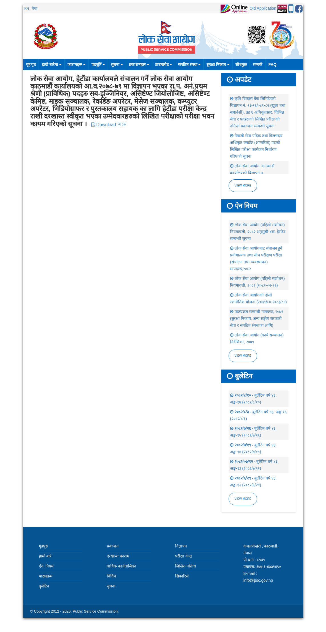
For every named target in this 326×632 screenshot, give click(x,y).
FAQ (272, 64)
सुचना (111, 586)
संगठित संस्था (189, 64)
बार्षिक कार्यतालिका (121, 566)
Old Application (262, 8)
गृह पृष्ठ (31, 64)
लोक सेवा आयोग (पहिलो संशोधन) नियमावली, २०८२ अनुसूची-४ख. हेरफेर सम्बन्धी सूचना (257, 231)
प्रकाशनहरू (139, 64)
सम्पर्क (257, 64)
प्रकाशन (113, 546)
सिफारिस (182, 576)
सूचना (117, 64)
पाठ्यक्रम (45, 576)
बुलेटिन (44, 586)
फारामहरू (76, 64)
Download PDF (108, 124)
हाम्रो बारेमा (51, 64)
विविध (111, 576)
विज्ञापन (181, 546)
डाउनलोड (163, 64)
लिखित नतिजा (185, 566)
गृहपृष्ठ (43, 546)
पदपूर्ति (98, 64)
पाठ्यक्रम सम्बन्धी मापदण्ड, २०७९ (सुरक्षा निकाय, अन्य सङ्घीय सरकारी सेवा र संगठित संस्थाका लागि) (256, 318)
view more (243, 355)
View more (243, 185)
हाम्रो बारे (45, 556)
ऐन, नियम (46, 566)
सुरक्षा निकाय (218, 64)
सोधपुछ (241, 64)
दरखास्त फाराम (118, 556)
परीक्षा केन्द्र (183, 556)
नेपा (34, 8)
